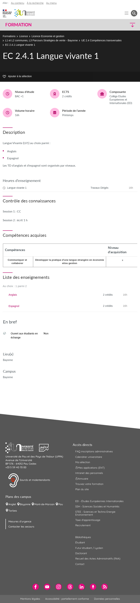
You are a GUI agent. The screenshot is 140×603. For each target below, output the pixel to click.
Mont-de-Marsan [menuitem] (44, 504)
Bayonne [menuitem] (25, 504)
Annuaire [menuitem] (81, 478)
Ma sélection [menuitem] (82, 462)
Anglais (13, 294)
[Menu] (126, 13)
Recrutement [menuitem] (83, 525)
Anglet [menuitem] (12, 504)
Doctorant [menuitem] (81, 553)
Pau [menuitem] (60, 504)
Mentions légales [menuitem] (30, 598)
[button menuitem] (134, 13)
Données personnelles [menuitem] (107, 598)
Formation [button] (18, 24)
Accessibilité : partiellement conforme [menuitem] (67, 598)
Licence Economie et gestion (48, 36)
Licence (23, 36)
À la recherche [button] (35, 3)
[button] (121, 25)
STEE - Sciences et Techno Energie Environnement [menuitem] (95, 513)
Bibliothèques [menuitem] (83, 537)
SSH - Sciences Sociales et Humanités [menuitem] (97, 506)
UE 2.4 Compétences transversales (101, 40)
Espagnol (14, 306)
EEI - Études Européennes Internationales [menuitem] (99, 501)
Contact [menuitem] (79, 564)
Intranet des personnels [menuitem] (89, 473)
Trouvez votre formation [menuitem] (89, 484)
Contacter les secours (21, 526)
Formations (9, 36)
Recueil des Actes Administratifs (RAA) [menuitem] (97, 558)
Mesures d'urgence (19, 521)
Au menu (51, 3)
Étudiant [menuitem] (80, 542)
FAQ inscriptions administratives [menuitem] (94, 451)
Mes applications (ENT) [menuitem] (90, 467)
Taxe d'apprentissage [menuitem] (87, 520)
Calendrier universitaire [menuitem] (88, 457)
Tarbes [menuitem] (12, 510)
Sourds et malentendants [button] (29, 480)
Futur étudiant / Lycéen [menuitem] (89, 548)
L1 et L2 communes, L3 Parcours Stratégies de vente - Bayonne (41, 40)
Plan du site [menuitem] (82, 489)
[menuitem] (35, 586)
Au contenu (17, 3)
